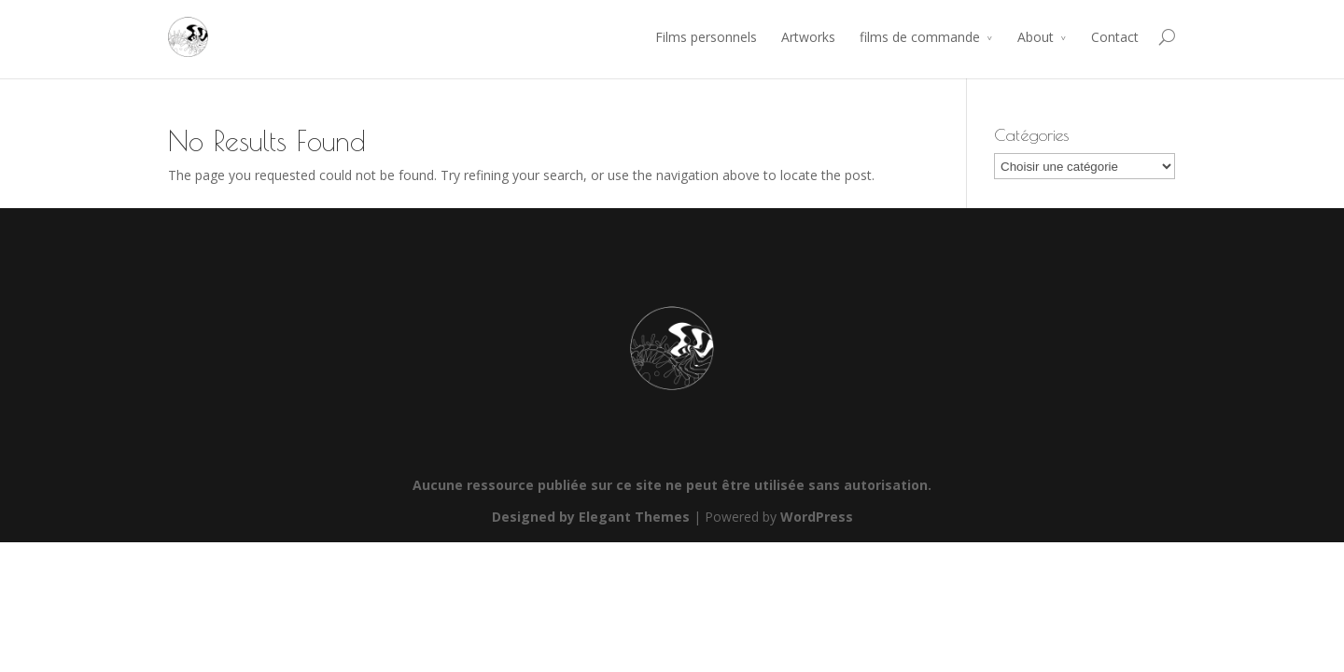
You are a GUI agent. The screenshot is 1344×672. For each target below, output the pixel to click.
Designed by (535, 516)
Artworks (808, 37)
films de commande (920, 37)
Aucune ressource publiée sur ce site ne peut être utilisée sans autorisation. (672, 485)
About (1035, 37)
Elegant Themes (634, 516)
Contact (1115, 37)
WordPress (816, 516)
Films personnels (706, 37)
